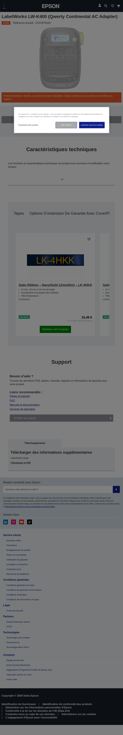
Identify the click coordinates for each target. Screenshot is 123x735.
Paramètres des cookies (28, 125)
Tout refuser (66, 125)
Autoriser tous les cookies (92, 125)
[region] (61, 120)
